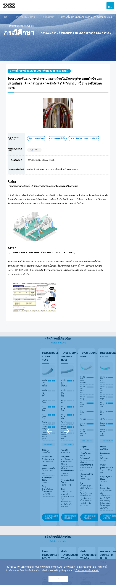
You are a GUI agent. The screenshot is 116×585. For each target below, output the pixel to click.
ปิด (58, 579)
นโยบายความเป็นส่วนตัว (87, 571)
